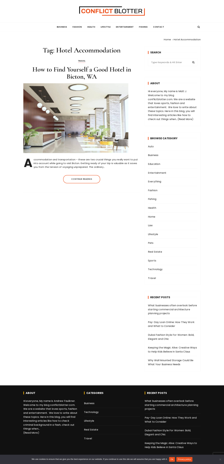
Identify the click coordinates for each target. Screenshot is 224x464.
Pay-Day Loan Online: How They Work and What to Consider (171, 324)
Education (154, 164)
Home (151, 217)
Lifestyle (106, 26)
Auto (151, 146)
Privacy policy (184, 459)
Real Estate (155, 252)
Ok (172, 459)
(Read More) (186, 119)
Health (91, 26)
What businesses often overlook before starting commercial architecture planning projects (172, 309)
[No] (220, 459)
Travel (81, 61)
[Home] (167, 39)
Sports (152, 260)
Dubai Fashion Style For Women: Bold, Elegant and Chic (171, 337)
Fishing (143, 26)
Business (62, 26)
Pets (151, 243)
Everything (154, 181)
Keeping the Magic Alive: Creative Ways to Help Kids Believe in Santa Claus (172, 349)
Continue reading (81, 179)
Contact (158, 26)
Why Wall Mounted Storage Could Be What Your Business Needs (170, 362)
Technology (155, 269)
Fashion (77, 26)
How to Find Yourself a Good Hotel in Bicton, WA (81, 72)
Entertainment (125, 26)
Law (150, 225)
